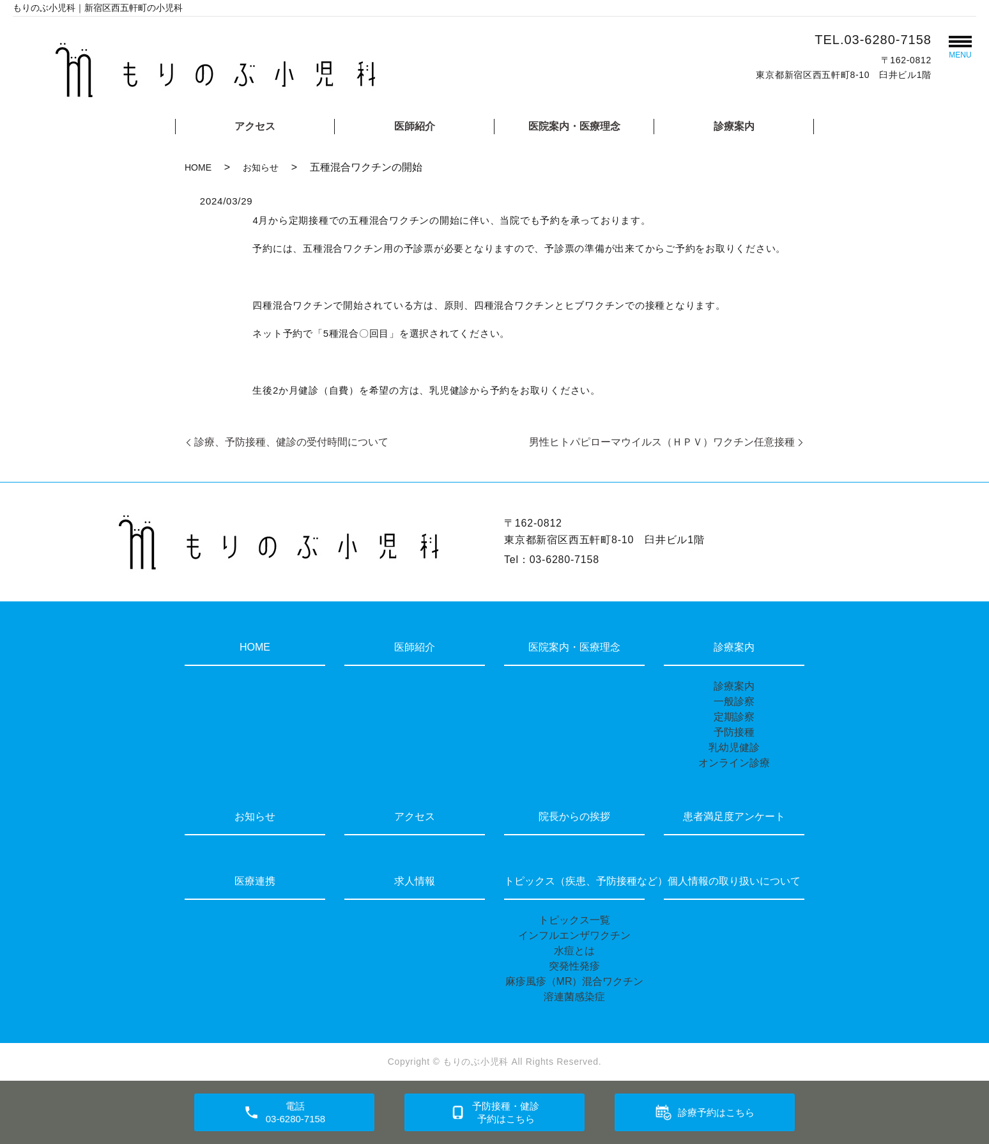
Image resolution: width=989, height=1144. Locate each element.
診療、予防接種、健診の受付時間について (291, 442)
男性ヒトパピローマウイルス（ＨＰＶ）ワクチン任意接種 (662, 442)
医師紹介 (414, 126)
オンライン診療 (734, 762)
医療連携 (254, 881)
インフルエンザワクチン (574, 935)
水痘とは (574, 950)
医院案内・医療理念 (574, 126)
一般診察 (734, 701)
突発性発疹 (574, 966)
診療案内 (734, 126)
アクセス (254, 126)
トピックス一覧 (574, 920)
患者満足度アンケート (734, 816)
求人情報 (414, 881)
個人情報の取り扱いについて (734, 881)
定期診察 (734, 716)
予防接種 (734, 732)
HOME (198, 167)
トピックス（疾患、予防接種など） (574, 881)
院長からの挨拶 (574, 816)
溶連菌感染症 (574, 996)
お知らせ (261, 167)
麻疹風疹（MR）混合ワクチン (574, 981)
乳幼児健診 (734, 747)
